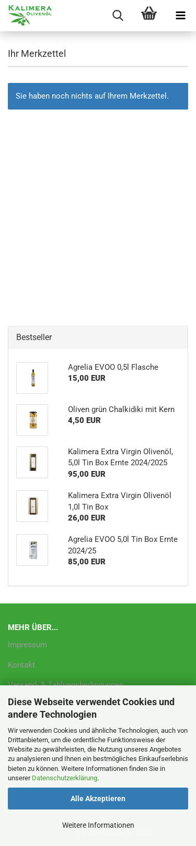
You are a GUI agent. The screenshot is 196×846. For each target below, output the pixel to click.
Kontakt (21, 665)
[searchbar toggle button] (117, 15)
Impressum (27, 644)
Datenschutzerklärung (64, 778)
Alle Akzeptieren (98, 798)
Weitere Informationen (98, 825)
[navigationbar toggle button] (180, 15)
